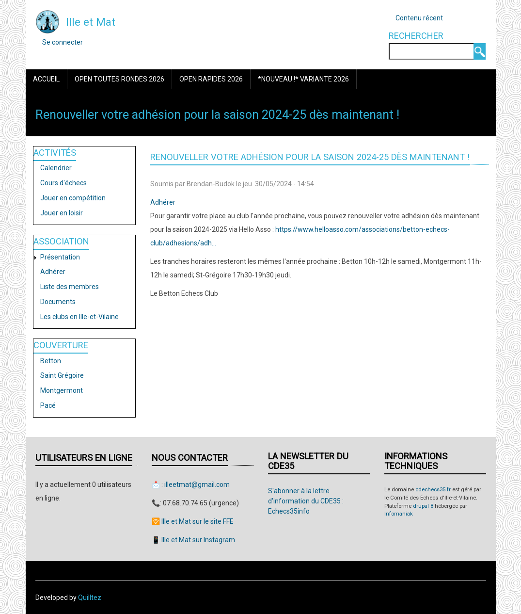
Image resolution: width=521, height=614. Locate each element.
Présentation (60, 257)
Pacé (48, 405)
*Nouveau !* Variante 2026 (303, 79)
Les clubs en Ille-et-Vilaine (79, 317)
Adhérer (52, 271)
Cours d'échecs (63, 183)
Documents (58, 302)
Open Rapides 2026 (211, 79)
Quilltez (89, 597)
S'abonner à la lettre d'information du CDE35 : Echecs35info (306, 501)
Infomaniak (398, 514)
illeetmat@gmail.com (197, 484)
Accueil (46, 79)
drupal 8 (423, 506)
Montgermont (61, 390)
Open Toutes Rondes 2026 (119, 79)
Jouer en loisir (61, 213)
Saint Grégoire (62, 375)
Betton (50, 361)
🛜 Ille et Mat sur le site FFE (193, 521)
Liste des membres (69, 287)
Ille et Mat (90, 22)
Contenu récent (419, 18)
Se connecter (62, 42)
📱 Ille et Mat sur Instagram (193, 540)
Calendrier (56, 168)
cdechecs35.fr (433, 489)
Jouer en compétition (73, 198)
